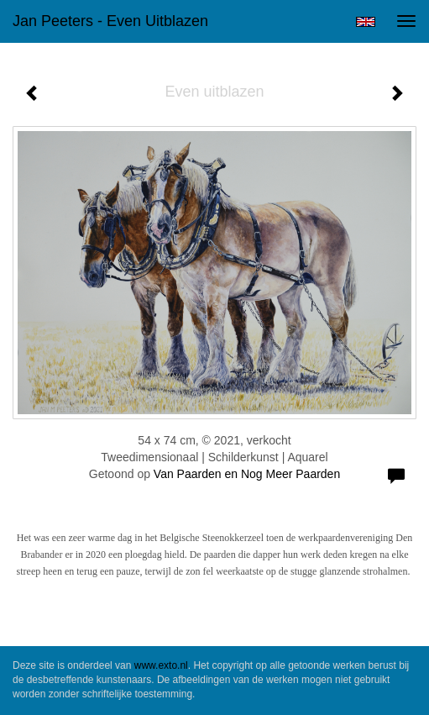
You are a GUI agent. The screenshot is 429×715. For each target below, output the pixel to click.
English (365, 22)
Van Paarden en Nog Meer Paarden (247, 474)
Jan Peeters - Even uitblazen (110, 21)
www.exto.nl (161, 665)
